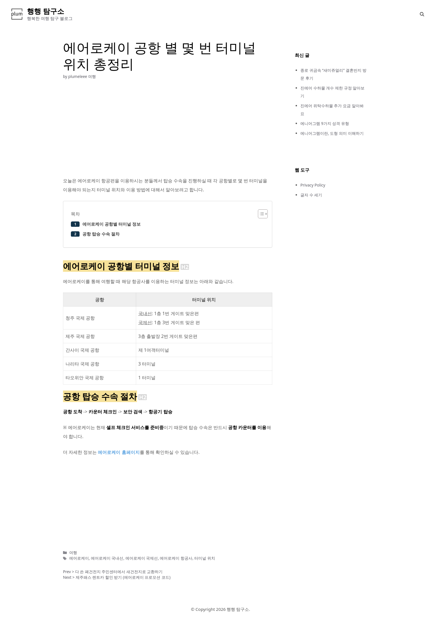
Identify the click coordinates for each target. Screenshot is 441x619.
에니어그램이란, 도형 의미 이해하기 (332, 133)
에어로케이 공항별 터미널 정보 (111, 224)
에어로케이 (79, 558)
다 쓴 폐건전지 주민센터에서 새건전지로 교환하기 (119, 571)
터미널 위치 (204, 558)
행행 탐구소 (45, 11)
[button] (422, 14)
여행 (92, 76)
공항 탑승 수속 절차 (101, 234)
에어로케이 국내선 (107, 558)
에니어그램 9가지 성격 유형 (324, 123)
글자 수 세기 (311, 195)
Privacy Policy (312, 185)
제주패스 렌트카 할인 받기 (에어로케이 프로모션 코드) (123, 577)
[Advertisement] (167, 127)
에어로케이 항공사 (176, 558)
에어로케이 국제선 (141, 558)
